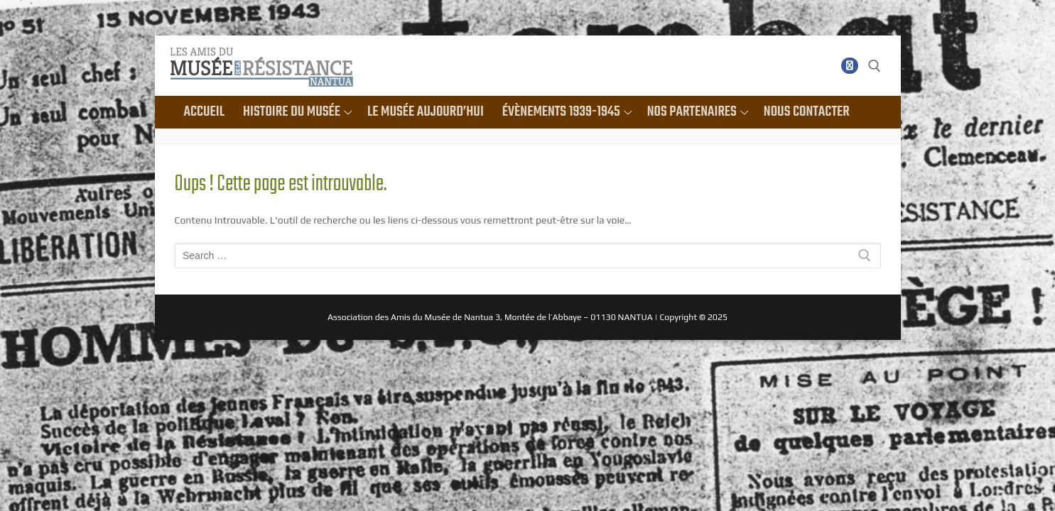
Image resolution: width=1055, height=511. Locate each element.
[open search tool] (874, 66)
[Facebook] (849, 65)
